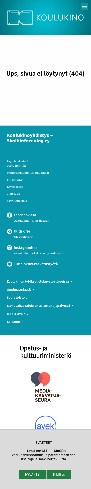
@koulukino (21, 221)
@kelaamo (38, 253)
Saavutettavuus (17, 201)
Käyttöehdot (15, 187)
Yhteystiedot (15, 179)
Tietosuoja (13, 193)
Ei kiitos (59, 474)
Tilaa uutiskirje (23, 237)
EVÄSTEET (43, 442)
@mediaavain (40, 221)
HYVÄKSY (32, 474)
